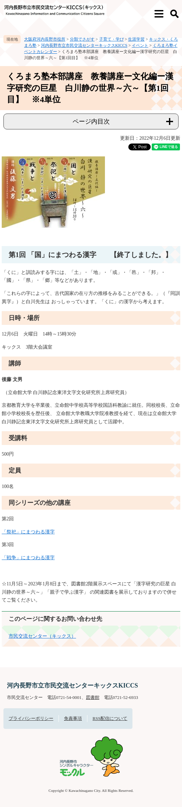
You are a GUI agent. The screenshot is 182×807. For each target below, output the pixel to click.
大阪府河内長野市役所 (44, 39)
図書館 (92, 697)
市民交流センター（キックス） (42, 636)
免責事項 (73, 718)
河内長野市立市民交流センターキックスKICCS (84, 45)
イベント (140, 45)
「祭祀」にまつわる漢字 (28, 531)
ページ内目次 (91, 121)
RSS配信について (110, 718)
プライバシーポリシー (31, 718)
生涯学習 (136, 39)
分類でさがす (82, 39)
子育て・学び (111, 39)
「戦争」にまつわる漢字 (28, 557)
